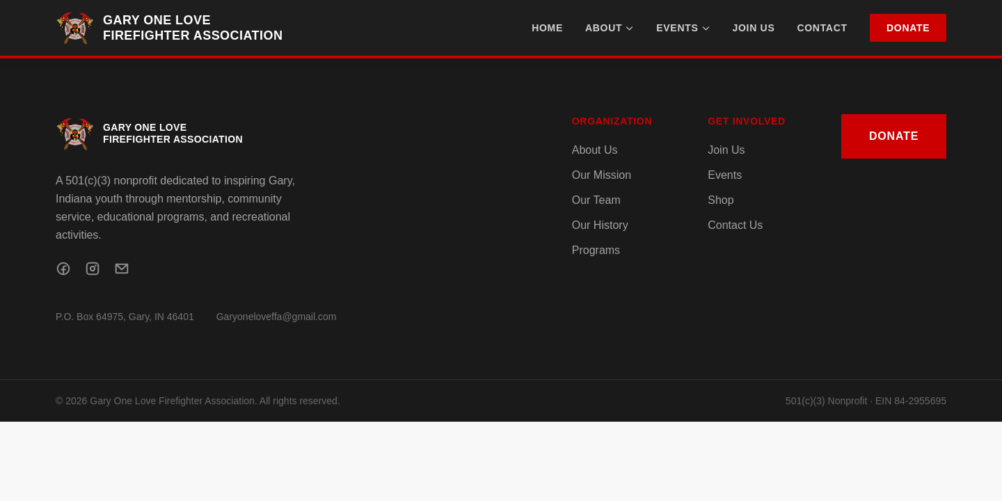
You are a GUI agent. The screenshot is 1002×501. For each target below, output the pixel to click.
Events (683, 27)
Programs (596, 250)
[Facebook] (63, 268)
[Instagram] (92, 268)
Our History (600, 225)
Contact (822, 27)
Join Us (754, 27)
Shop (720, 200)
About (609, 27)
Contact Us (735, 225)
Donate (908, 27)
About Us (595, 150)
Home (547, 27)
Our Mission (601, 175)
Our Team (596, 200)
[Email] (121, 268)
